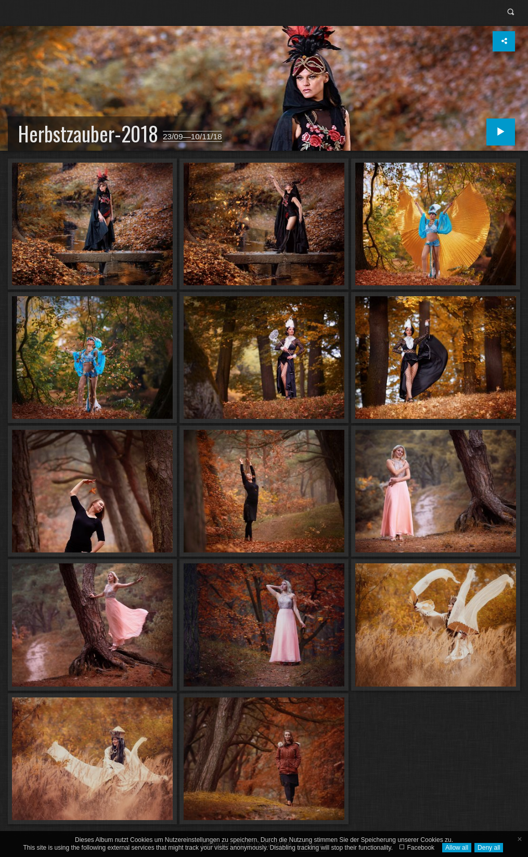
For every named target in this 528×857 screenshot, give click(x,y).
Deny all (489, 847)
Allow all (456, 847)
